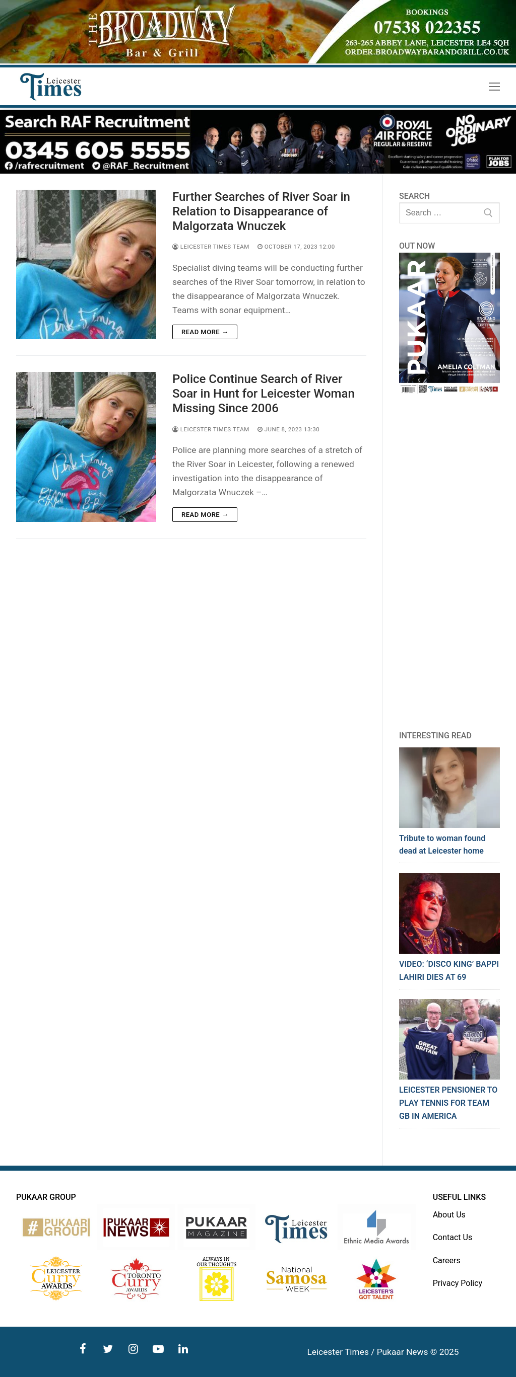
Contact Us (453, 1237)
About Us (449, 1214)
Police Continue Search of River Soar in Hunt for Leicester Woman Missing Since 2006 (263, 393)
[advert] (258, 60)
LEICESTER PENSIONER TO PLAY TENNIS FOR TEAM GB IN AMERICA (448, 1103)
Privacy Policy (458, 1283)
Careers (447, 1260)
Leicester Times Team (210, 246)
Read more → (204, 332)
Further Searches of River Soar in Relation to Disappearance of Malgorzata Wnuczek (261, 211)
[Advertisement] (449, 562)
